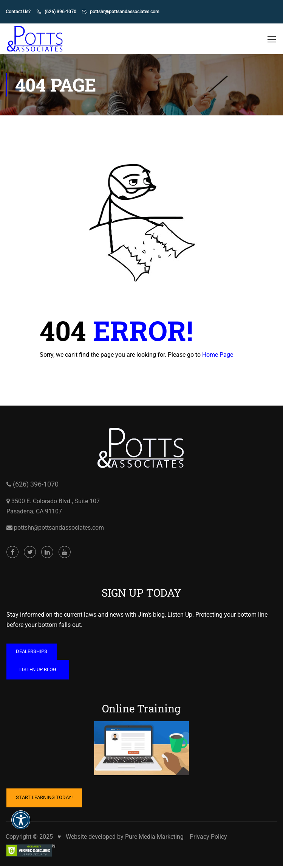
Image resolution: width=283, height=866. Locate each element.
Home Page (217, 354)
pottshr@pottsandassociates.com (124, 11)
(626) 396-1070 (60, 11)
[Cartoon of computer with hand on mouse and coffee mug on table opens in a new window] (141, 802)
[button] (21, 825)
